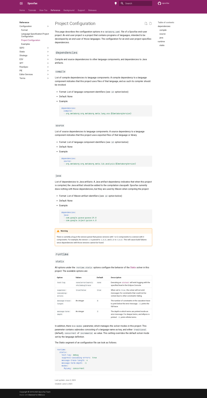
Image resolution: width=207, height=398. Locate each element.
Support (81, 10)
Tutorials (32, 10)
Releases (92, 10)
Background (69, 10)
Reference (55, 10)
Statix (133, 267)
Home (22, 10)
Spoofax (32, 3)
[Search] (135, 3)
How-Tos (43, 10)
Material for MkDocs (36, 395)
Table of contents (166, 22)
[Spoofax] (21, 3)
